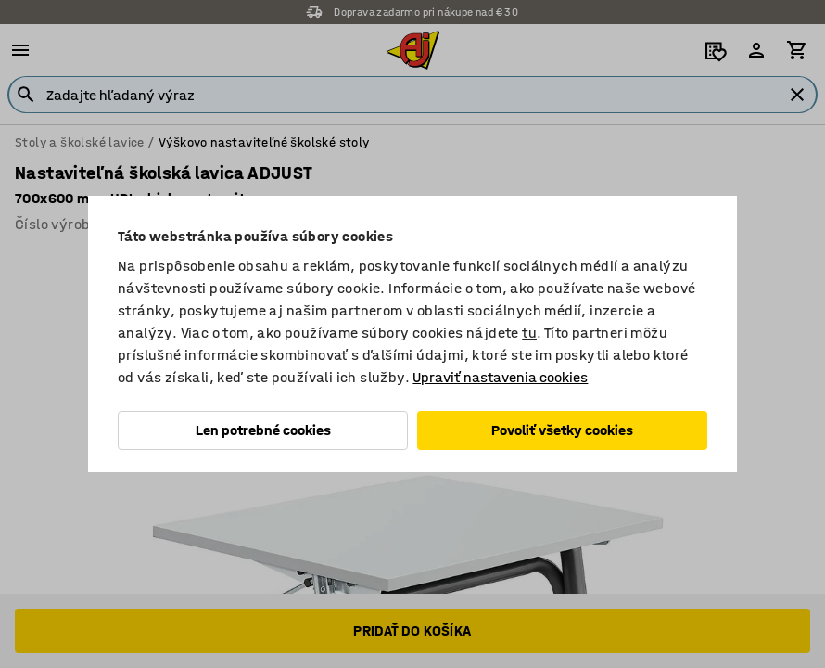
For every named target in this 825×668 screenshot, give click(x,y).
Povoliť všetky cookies (562, 430)
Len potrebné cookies (263, 430)
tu (529, 332)
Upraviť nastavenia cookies (500, 377)
